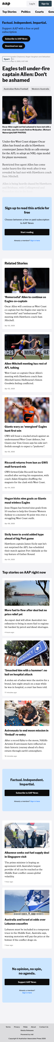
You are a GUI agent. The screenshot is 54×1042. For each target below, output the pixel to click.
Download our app (13, 45)
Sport (7, 59)
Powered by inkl (27, 1034)
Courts (39, 11)
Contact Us (43, 1027)
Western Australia (40, 88)
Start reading (27, 232)
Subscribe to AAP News (16, 38)
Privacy (17, 1027)
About (33, 1027)
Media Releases (27, 1030)
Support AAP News (27, 982)
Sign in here (35, 241)
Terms (8, 1027)
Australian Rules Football (16, 88)
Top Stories (9, 11)
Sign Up (45, 3)
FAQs (25, 1027)
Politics (26, 11)
